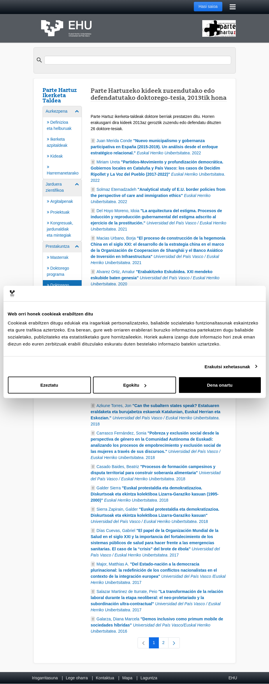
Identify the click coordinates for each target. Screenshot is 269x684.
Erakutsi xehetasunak (227, 366)
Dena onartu (220, 385)
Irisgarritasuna (45, 678)
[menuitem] (62, 142)
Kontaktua (105, 678)
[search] (137, 60)
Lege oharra (77, 678)
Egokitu (134, 385)
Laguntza (148, 678)
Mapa (127, 678)
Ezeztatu (49, 385)
